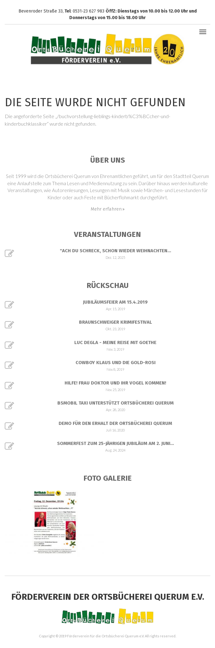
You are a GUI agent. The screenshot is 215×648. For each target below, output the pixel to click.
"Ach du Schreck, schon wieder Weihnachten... (115, 250)
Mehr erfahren (106, 209)
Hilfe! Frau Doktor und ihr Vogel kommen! (115, 383)
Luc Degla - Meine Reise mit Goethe (115, 342)
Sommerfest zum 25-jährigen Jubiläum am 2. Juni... (115, 443)
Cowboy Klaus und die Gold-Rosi (115, 362)
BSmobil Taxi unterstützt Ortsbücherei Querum (115, 403)
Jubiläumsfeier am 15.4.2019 (115, 302)
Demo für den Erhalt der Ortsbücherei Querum (115, 423)
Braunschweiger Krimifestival (115, 322)
